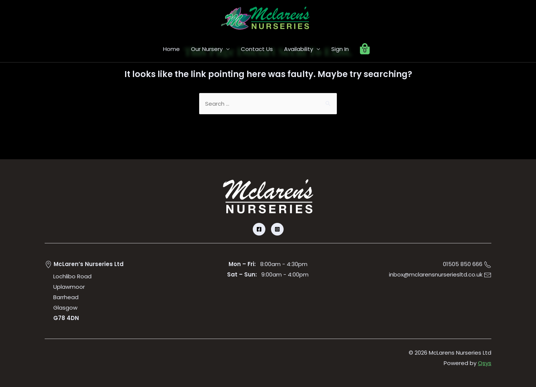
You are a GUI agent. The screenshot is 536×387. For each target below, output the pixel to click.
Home (171, 49)
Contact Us (257, 49)
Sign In (340, 49)
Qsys (484, 363)
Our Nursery (207, 49)
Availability (298, 49)
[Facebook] (259, 229)
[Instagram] (277, 229)
